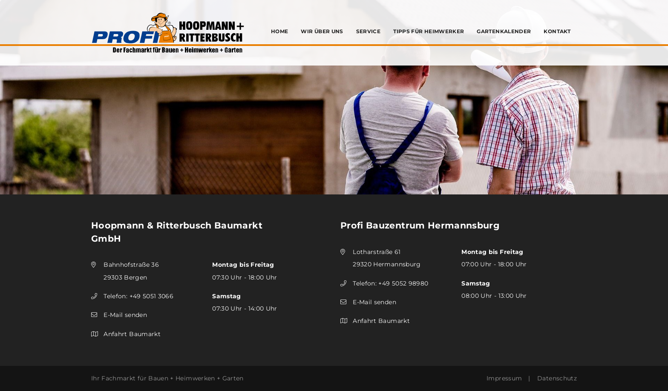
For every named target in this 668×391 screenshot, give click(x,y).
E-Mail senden (125, 315)
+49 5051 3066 (152, 296)
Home (279, 31)
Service (368, 31)
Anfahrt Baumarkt (132, 334)
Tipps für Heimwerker (428, 31)
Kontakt (557, 31)
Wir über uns (322, 31)
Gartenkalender (504, 31)
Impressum (504, 378)
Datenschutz (557, 378)
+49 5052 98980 (403, 283)
